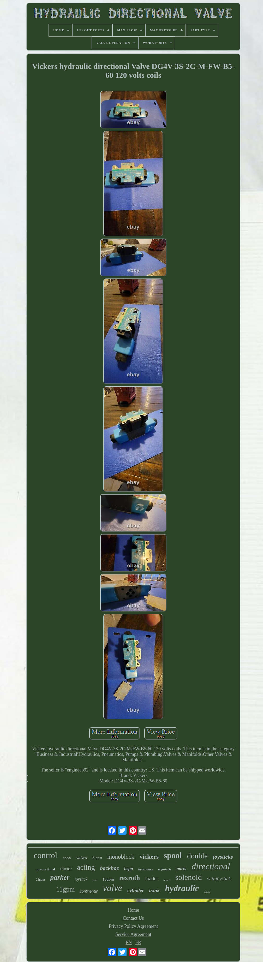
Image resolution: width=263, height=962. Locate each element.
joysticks (223, 856)
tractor (66, 868)
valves (81, 858)
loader (151, 878)
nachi (67, 858)
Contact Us (133, 918)
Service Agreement (133, 934)
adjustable (164, 869)
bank (154, 890)
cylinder (135, 890)
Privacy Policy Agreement (133, 926)
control (45, 855)
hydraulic (182, 888)
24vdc (207, 891)
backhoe (109, 868)
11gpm (65, 889)
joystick (81, 879)
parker (59, 877)
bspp (128, 868)
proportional (46, 869)
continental (89, 891)
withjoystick (219, 878)
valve (112, 888)
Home (133, 910)
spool (173, 855)
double (197, 856)
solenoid (188, 877)
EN (128, 942)
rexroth (129, 877)
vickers (149, 856)
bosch (166, 880)
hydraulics (145, 869)
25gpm (40, 879)
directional (211, 866)
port (95, 880)
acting (86, 867)
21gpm (97, 858)
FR (138, 942)
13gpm (108, 879)
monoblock (120, 856)
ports (181, 868)
